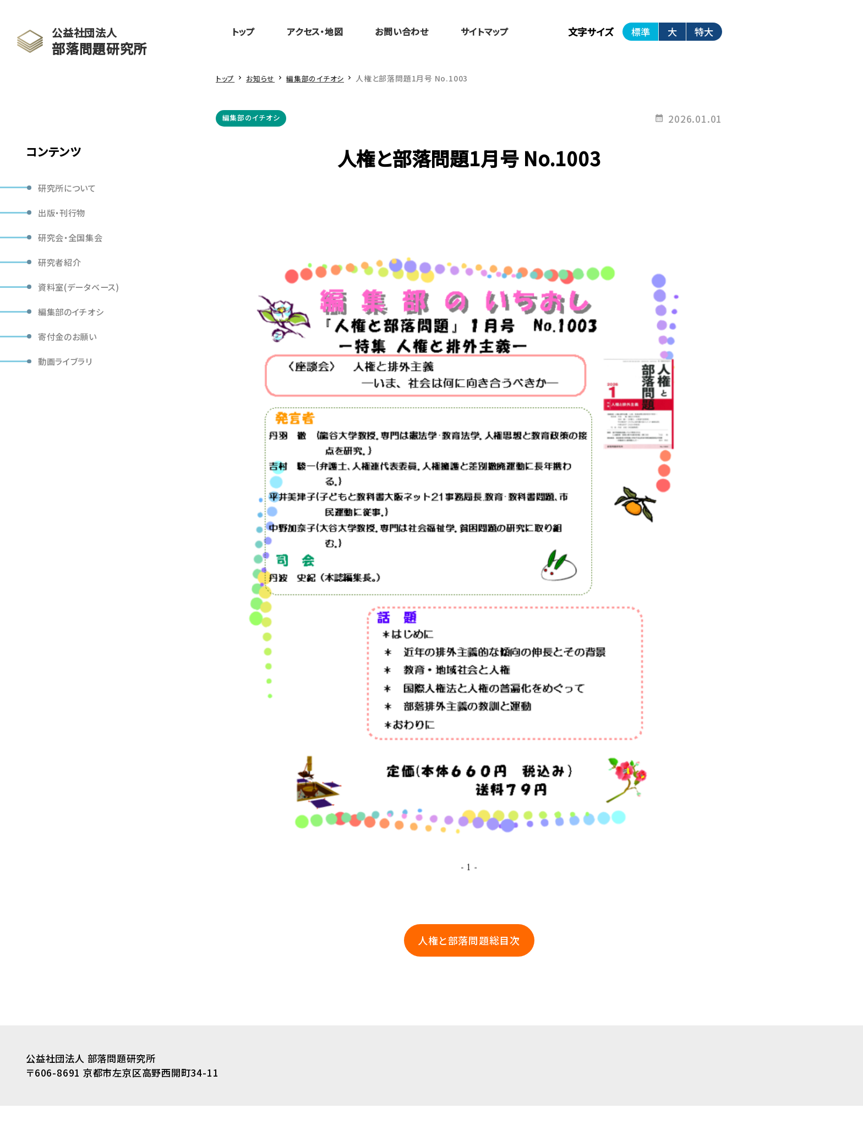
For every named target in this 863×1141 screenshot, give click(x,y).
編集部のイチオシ (74, 320)
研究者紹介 (62, 267)
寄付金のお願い (70, 347)
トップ (245, 33)
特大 (726, 33)
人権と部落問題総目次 (480, 974)
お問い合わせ (415, 33)
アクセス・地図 (322, 33)
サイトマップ (503, 33)
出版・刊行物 (64, 214)
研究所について (70, 188)
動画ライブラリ (68, 373)
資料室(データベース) (83, 294)
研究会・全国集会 (73, 241)
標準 (662, 33)
